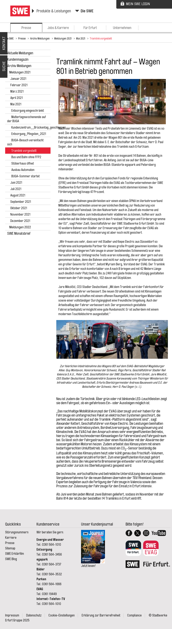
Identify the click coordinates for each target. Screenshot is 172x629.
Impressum (12, 615)
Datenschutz (33, 615)
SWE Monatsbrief (19, 233)
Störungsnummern (16, 532)
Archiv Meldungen (40, 38)
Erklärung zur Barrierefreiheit (101, 615)
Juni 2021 (16, 183)
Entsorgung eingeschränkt (27, 111)
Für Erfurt (90, 28)
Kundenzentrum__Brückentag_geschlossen (38, 127)
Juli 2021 (15, 189)
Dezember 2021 (20, 221)
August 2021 (17, 195)
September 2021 (20, 202)
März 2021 (17, 91)
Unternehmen (122, 28)
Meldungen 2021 (63, 38)
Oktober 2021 (18, 208)
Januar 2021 (18, 79)
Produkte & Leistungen (54, 11)
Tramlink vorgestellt (101, 38)
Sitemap (10, 548)
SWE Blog (11, 559)
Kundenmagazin (17, 59)
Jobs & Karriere (58, 28)
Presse (26, 28)
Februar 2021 (19, 85)
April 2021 (16, 98)
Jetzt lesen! (88, 566)
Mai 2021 (80, 38)
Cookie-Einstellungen (61, 615)
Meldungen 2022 (20, 227)
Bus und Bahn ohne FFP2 (26, 157)
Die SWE (87, 11)
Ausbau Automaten (22, 170)
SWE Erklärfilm (14, 554)
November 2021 (20, 214)
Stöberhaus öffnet (22, 163)
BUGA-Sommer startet (25, 176)
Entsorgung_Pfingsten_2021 (28, 134)
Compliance (134, 615)
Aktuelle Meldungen (20, 53)
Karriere (10, 538)
